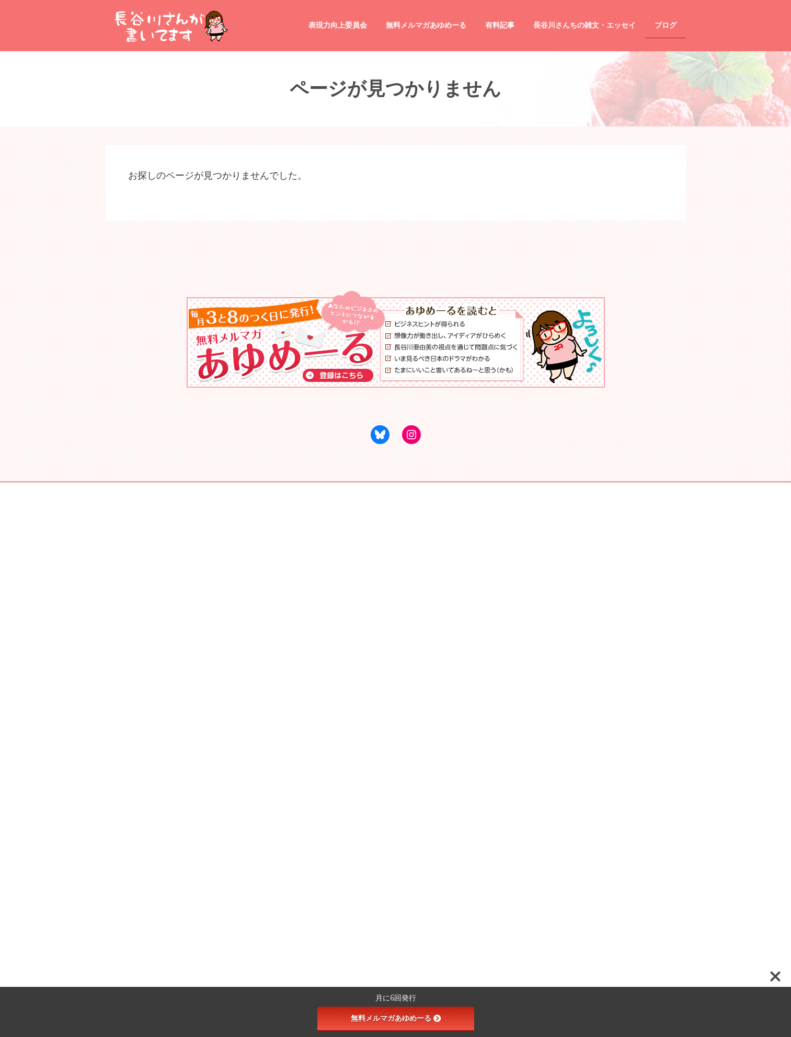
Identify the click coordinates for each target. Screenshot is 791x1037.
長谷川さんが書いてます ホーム (355, 556)
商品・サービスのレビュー (354, 682)
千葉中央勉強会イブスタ (372, 491)
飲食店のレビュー (342, 664)
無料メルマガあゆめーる (396, 1018)
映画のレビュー (339, 700)
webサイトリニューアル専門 (156, 491)
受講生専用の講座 (342, 791)
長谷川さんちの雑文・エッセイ (354, 593)
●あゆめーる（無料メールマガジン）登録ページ (378, 574)
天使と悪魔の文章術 (345, 755)
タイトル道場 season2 (348, 773)
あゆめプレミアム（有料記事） (354, 611)
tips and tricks (336, 646)
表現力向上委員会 (336, 736)
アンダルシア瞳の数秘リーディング (267, 491)
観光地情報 (332, 718)
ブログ (320, 629)
